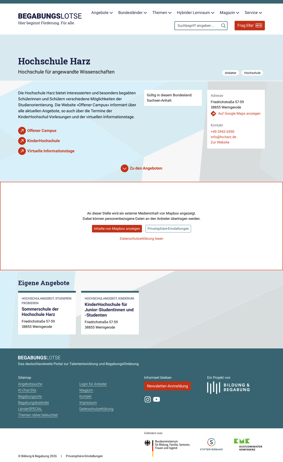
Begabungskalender (33, 402)
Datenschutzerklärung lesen (141, 238)
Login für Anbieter (93, 384)
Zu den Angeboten (146, 168)
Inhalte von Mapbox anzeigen (117, 228)
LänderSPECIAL (30, 409)
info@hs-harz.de (223, 137)
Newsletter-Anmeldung (167, 386)
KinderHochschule (43, 140)
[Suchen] (224, 25)
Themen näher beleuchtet (38, 415)
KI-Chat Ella (27, 390)
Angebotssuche (30, 384)
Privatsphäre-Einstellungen (168, 228)
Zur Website (220, 142)
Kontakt (85, 396)
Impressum (88, 402)
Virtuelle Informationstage (51, 151)
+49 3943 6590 (222, 132)
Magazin (86, 390)
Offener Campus (41, 130)
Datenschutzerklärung (96, 409)
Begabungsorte (30, 396)
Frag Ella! (249, 25)
